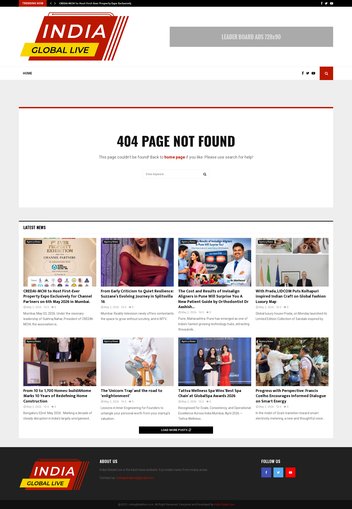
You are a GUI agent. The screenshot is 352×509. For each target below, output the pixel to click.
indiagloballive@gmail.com (135, 478)
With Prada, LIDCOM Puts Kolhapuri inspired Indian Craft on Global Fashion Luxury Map (291, 296)
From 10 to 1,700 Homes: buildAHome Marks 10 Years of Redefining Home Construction (57, 396)
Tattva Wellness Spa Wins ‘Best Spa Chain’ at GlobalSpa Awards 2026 (209, 393)
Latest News (34, 227)
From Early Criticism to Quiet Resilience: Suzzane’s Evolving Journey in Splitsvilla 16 (137, 296)
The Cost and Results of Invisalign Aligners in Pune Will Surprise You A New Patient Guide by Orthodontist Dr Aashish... (213, 299)
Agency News (34, 242)
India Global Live (224, 504)
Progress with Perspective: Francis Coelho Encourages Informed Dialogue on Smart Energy (291, 396)
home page (174, 157)
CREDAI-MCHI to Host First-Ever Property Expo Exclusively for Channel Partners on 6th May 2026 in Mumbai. (57, 296)
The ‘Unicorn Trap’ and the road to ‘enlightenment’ (131, 393)
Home (27, 73)
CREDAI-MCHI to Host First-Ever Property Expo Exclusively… (96, 3)
